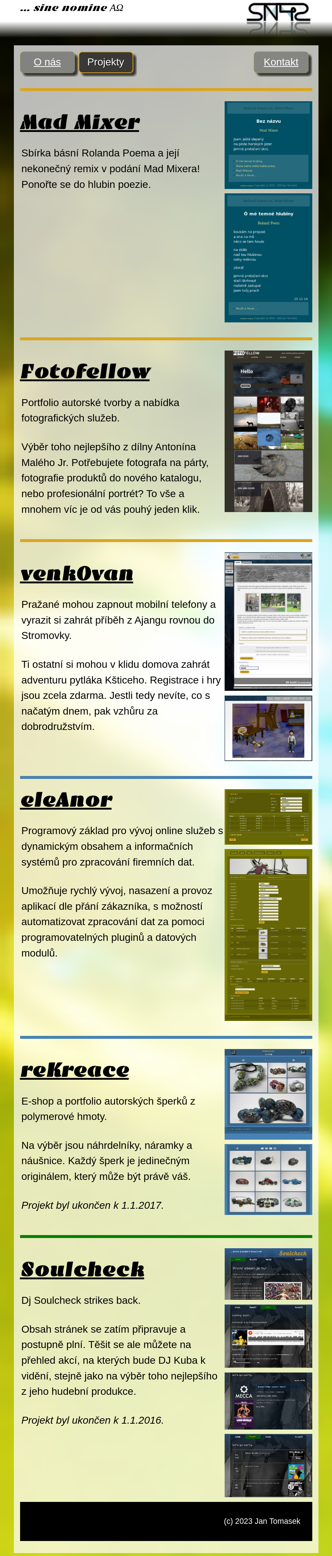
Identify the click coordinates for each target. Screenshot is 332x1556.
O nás (47, 62)
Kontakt (281, 62)
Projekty (105, 62)
